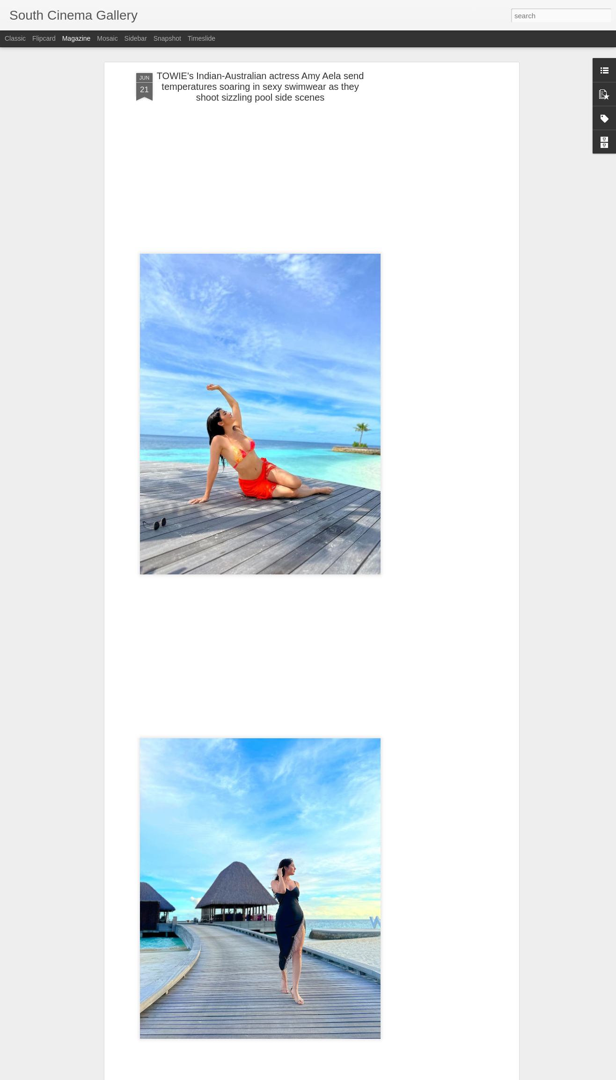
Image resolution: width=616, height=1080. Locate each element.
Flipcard (44, 38)
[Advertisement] (436, 217)
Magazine (76, 38)
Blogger (327, 1075)
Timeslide (201, 38)
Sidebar (136, 38)
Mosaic (107, 38)
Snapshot (167, 38)
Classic (15, 38)
